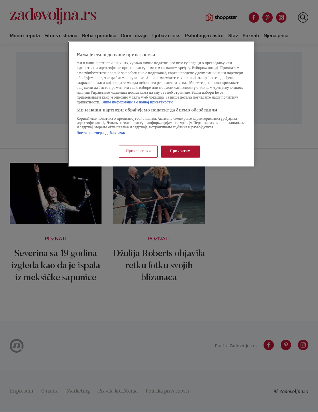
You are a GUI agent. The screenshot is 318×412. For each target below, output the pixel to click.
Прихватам (180, 151)
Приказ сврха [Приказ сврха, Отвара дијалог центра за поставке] (138, 151)
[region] (161, 103)
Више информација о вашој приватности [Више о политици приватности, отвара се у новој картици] (137, 102)
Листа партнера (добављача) (101, 133)
